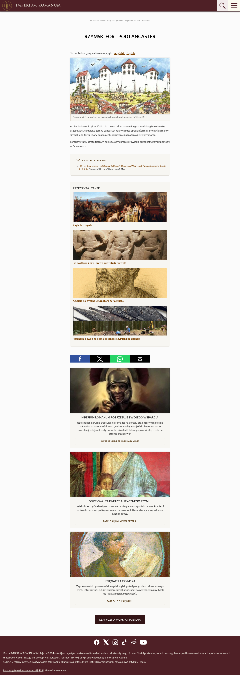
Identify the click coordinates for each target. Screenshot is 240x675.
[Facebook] (96, 643)
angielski (119, 53)
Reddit (55, 657)
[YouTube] (143, 643)
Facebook (9, 657)
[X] (106, 643)
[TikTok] (124, 643)
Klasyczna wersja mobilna (120, 619)
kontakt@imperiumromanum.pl (20, 670)
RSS (40, 670)
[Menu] (234, 5)
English (130, 53)
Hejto (48, 657)
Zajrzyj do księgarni (120, 601)
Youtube (65, 657)
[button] (120, 86)
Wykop (40, 657)
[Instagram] (115, 643)
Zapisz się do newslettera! (120, 521)
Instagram (29, 657)
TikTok (74, 657)
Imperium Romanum (31, 5)
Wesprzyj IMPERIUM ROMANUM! (120, 441)
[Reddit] (134, 643)
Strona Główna (97, 20)
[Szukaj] (222, 5)
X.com (19, 657)
